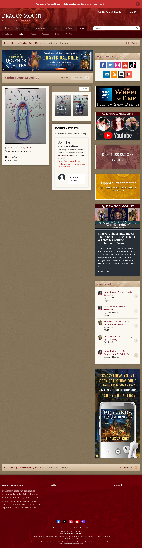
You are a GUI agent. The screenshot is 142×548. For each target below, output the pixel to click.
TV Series (68, 28)
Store (115, 160)
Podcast (46, 34)
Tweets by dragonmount (61, 490)
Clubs (58, 34)
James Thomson (113, 298)
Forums (55, 28)
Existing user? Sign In (110, 12)
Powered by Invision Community (71, 533)
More (82, 28)
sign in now (63, 155)
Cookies (86, 528)
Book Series (7, 34)
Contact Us (77, 528)
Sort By (84, 89)
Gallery (22, 34)
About (34, 34)
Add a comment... (75, 179)
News (7, 28)
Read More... (104, 271)
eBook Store (39, 28)
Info (121, 160)
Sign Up (133, 12)
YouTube (70, 34)
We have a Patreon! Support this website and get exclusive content (69, 4)
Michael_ (110, 327)
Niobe (28, 147)
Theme (56, 528)
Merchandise (22, 28)
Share (64, 78)
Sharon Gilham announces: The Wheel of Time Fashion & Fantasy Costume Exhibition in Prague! (116, 238)
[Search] (106, 28)
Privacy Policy (66, 528)
